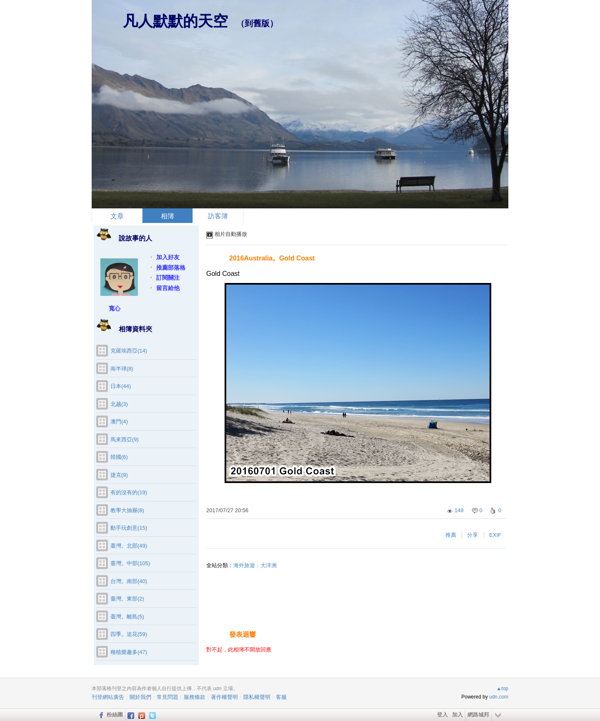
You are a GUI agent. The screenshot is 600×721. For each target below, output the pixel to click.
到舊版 (257, 23)
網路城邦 (478, 714)
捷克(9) (119, 475)
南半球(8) (121, 369)
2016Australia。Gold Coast (272, 258)
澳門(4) (119, 421)
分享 (472, 535)
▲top (502, 688)
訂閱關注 (168, 277)
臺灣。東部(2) (127, 599)
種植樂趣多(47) (128, 652)
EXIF (495, 535)
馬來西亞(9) (124, 439)
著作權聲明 (224, 697)
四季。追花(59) (128, 634)
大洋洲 (268, 565)
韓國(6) (119, 457)
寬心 (114, 308)
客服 (281, 697)
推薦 (450, 535)
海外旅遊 (244, 565)
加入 (457, 714)
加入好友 (168, 257)
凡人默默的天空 (175, 21)
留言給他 (168, 288)
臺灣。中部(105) (130, 563)
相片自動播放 (231, 234)
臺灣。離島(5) (127, 616)
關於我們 (140, 697)
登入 (442, 714)
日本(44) (120, 386)
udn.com (498, 697)
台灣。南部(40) (128, 581)
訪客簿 (218, 216)
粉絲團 (115, 714)
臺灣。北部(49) (128, 546)
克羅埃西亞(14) (128, 351)
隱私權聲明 (256, 697)
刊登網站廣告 (108, 697)
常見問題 (167, 697)
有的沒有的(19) (128, 492)
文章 (117, 216)
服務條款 (194, 697)
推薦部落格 (170, 267)
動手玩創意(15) (128, 528)
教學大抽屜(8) (127, 510)
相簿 (167, 216)
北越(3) (119, 404)
